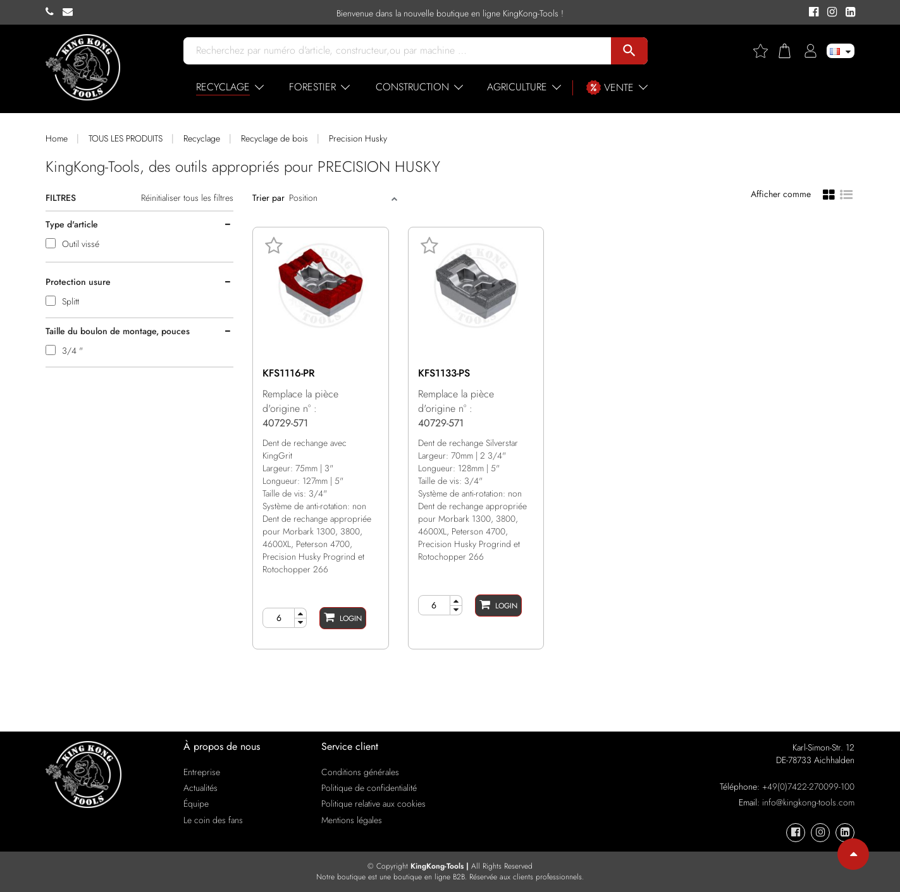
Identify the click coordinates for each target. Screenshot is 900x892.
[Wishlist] (765, 51)
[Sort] (338, 198)
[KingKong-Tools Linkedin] (847, 12)
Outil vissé (80, 244)
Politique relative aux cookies (373, 803)
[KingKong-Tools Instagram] (830, 12)
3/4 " (72, 350)
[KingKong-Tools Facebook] (812, 12)
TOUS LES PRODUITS (126, 138)
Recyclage (201, 138)
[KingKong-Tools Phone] (54, 12)
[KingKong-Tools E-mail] (71, 12)
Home (57, 138)
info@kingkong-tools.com (808, 802)
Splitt (70, 301)
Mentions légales (351, 820)
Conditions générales (360, 772)
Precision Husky (358, 138)
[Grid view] (828, 193)
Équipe (196, 803)
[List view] (846, 193)
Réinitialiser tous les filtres (187, 197)
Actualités (200, 787)
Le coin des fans (213, 820)
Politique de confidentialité (369, 787)
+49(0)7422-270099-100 (808, 786)
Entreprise (201, 772)
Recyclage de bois (274, 138)
